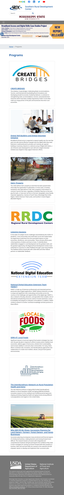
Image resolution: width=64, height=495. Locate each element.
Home (11, 47)
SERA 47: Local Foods (19, 337)
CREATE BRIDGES (18, 88)
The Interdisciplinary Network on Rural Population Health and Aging (32, 385)
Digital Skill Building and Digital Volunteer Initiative (28, 136)
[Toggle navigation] (3, 22)
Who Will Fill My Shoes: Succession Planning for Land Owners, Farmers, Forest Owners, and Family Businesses (32, 432)
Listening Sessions (18, 232)
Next (62, 34)
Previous (2, 34)
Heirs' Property (17, 183)
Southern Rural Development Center (39, 7)
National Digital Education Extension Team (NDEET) (29, 285)
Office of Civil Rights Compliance (17, 487)
